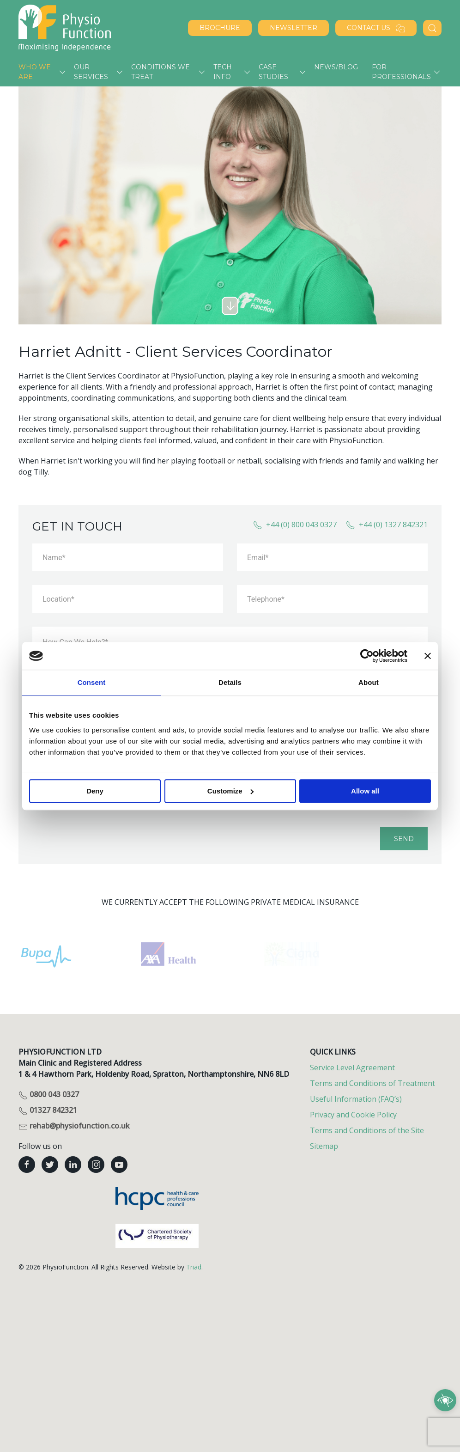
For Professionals (401, 72)
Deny (94, 791)
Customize (230, 791)
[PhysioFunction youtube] (119, 1164)
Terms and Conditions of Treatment (372, 1083)
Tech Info (222, 72)
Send (404, 839)
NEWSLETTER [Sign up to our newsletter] (293, 28)
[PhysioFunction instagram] (96, 1164)
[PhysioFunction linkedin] (73, 1164)
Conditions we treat (160, 72)
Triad (193, 1267)
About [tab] (368, 682)
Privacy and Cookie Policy (353, 1115)
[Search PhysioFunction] (432, 28)
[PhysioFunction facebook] (26, 1164)
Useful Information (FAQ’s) (356, 1099)
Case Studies (273, 72)
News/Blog (336, 67)
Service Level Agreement (352, 1067)
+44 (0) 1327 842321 (387, 524)
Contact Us (376, 28)
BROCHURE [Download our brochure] (220, 28)
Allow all (365, 791)
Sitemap (324, 1146)
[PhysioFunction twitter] (50, 1164)
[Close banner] (427, 656)
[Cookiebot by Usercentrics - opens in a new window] (367, 656)
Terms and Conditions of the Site (367, 1130)
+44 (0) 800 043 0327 (295, 524)
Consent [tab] (92, 682)
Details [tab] (230, 682)
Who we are (34, 72)
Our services (91, 72)
